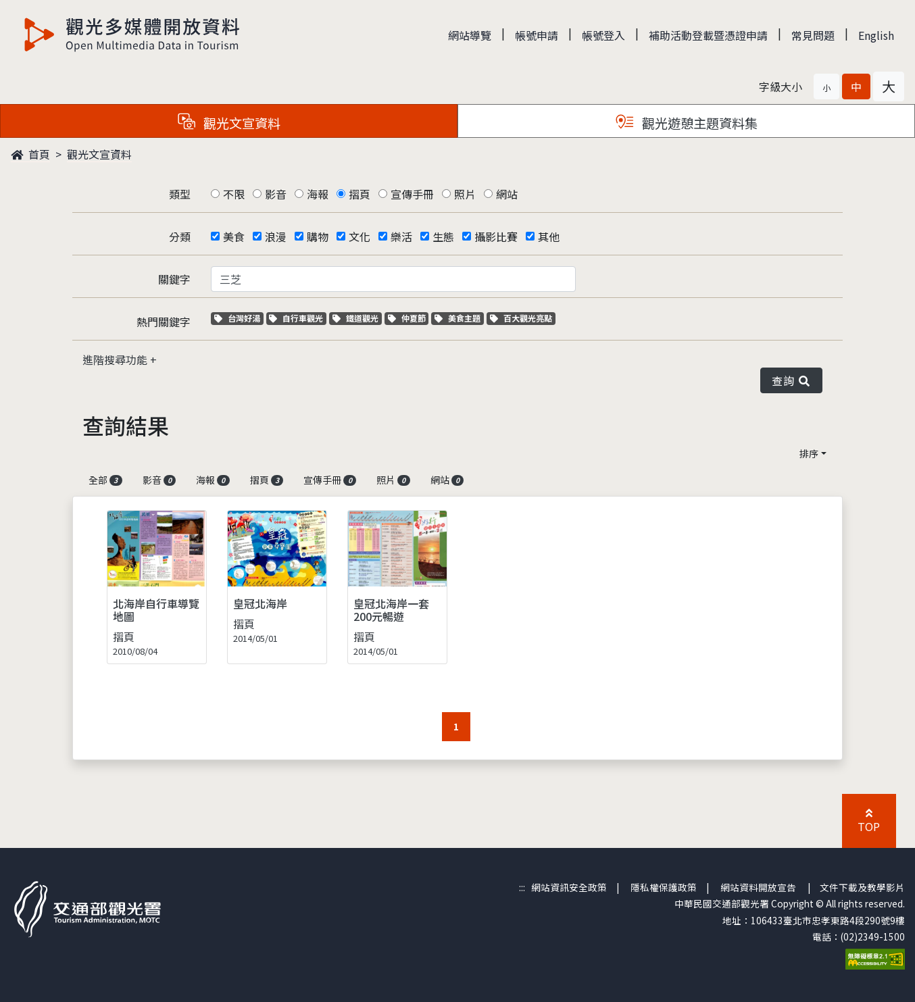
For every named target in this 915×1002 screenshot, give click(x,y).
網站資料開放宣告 (758, 887)
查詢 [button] (791, 380)
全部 (105, 479)
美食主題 (459, 318)
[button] (826, 86)
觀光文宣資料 (99, 154)
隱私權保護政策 (663, 887)
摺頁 (359, 194)
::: (522, 887)
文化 (359, 236)
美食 (234, 236)
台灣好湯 (239, 318)
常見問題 (813, 35)
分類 (180, 236)
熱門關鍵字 (164, 322)
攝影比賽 (496, 236)
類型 (180, 194)
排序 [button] (808, 453)
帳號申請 (536, 35)
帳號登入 (603, 35)
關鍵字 (174, 279)
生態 (443, 236)
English (876, 35)
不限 (234, 194)
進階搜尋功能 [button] (116, 359)
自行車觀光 (296, 318)
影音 (276, 194)
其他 (549, 236)
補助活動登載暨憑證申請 (708, 35)
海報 (317, 194)
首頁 (30, 154)
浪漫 (276, 236)
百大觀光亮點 (521, 318)
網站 (507, 194)
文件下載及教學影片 (862, 887)
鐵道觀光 (357, 318)
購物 (317, 236)
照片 (465, 194)
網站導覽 (469, 35)
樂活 (401, 236)
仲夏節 (408, 318)
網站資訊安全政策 (569, 887)
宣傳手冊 (412, 194)
